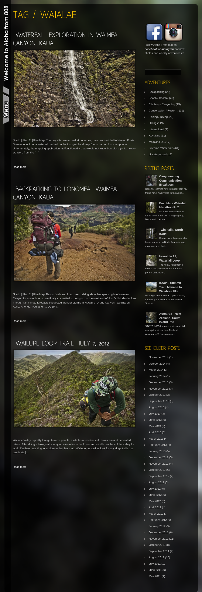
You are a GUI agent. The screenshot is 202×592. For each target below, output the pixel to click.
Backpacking (157, 91)
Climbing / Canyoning (162, 104)
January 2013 (157, 451)
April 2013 (155, 432)
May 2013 (155, 426)
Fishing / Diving (158, 116)
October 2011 (157, 544)
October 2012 (157, 469)
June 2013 (155, 419)
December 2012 (159, 457)
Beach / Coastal (158, 98)
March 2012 (156, 513)
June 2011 (155, 569)
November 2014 (159, 357)
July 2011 (155, 563)
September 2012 (159, 476)
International (156, 129)
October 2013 (157, 394)
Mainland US (157, 141)
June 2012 (155, 494)
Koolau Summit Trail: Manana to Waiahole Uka (170, 287)
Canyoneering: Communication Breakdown (170, 180)
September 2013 (159, 401)
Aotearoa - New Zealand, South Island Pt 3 (170, 318)
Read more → (21, 167)
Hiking (153, 123)
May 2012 (155, 501)
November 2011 (159, 538)
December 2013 (159, 382)
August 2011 (156, 557)
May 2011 (155, 576)
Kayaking (154, 135)
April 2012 (155, 507)
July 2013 (155, 413)
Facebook (151, 49)
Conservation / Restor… (163, 110)
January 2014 (157, 376)
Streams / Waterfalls (161, 148)
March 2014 (156, 369)
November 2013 (159, 388)
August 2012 (156, 482)
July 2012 (155, 488)
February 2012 (158, 519)
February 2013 (158, 444)
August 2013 (156, 407)
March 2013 (156, 438)
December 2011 (159, 532)
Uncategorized (158, 154)
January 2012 (157, 526)
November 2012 (159, 463)
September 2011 (159, 551)
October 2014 (157, 363)
